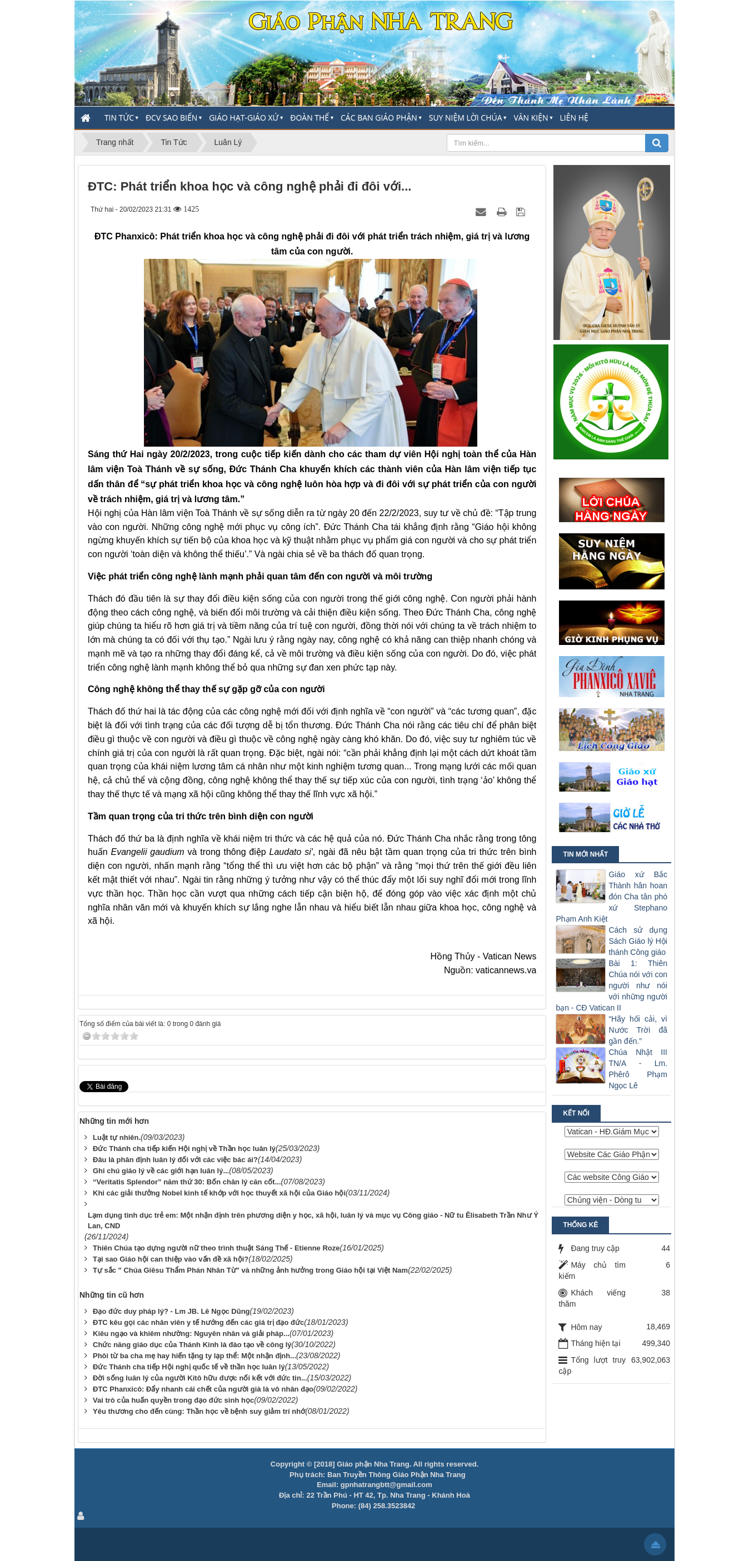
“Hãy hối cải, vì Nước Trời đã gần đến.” (637, 1029)
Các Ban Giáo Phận (379, 117)
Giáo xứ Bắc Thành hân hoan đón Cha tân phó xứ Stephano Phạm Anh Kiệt (611, 896)
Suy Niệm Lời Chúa (465, 117)
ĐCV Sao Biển (171, 117)
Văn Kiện (530, 117)
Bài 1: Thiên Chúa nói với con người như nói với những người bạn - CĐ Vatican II (611, 985)
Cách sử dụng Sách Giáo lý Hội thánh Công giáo (637, 941)
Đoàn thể (309, 117)
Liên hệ (574, 117)
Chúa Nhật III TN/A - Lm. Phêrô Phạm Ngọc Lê (637, 1069)
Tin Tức (119, 117)
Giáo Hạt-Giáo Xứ (243, 117)
